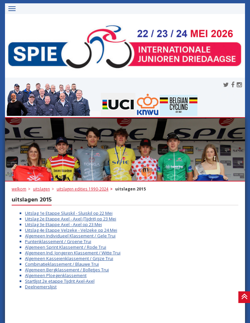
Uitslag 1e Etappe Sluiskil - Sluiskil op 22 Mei (69, 213)
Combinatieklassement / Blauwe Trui (62, 264)
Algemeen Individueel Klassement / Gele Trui (70, 236)
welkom (19, 188)
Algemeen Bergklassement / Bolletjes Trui (67, 270)
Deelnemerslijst (41, 287)
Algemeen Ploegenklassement (56, 275)
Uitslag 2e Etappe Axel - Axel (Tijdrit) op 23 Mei (70, 219)
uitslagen (41, 188)
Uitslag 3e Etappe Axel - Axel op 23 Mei (63, 224)
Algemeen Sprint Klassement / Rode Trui (65, 247)
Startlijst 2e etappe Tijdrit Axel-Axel (60, 281)
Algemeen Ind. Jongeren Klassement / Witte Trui (73, 253)
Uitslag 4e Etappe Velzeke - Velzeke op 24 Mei (71, 230)
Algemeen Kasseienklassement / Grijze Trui (69, 258)
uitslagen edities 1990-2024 (83, 188)
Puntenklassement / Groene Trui (58, 241)
